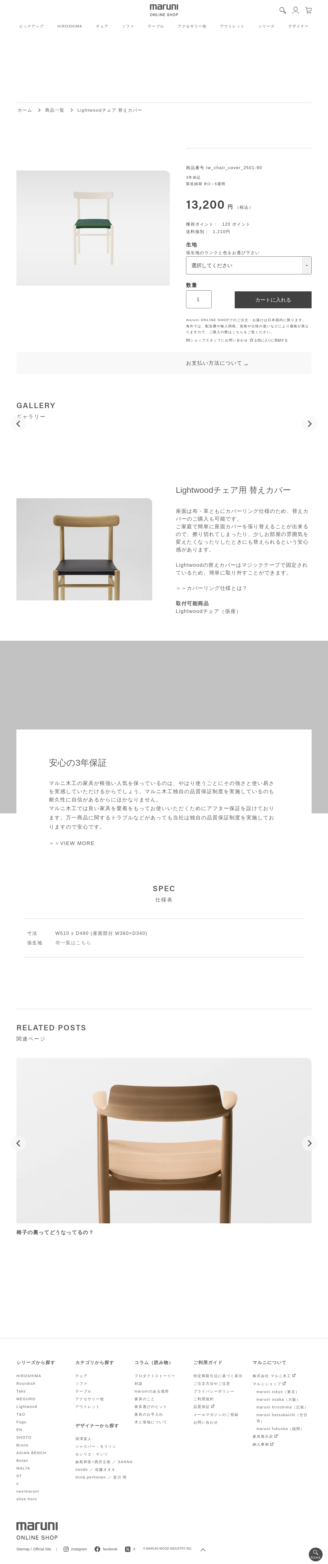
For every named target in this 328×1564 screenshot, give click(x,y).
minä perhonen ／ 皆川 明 (101, 1477)
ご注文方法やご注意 (211, 1383)
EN (19, 1430)
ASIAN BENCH (31, 1453)
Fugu (21, 1422)
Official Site (42, 1549)
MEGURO (26, 1399)
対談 (139, 1383)
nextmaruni (27, 1491)
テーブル (156, 26)
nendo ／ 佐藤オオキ (95, 1469)
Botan (22, 1461)
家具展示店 (263, 1436)
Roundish (26, 1383)
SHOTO (24, 1437)
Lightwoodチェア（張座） (209, 611)
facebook (110, 1549)
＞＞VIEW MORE (72, 843)
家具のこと (145, 1399)
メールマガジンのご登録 (216, 1415)
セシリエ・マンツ (91, 1454)
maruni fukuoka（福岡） (281, 1429)
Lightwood (26, 1407)
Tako (21, 1391)
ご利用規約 (203, 1399)
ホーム (25, 110)
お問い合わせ (205, 1422)
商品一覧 (55, 110)
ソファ (128, 26)
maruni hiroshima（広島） (283, 1407)
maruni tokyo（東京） (278, 1392)
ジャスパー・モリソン (95, 1446)
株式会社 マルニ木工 (272, 1376)
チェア (102, 26)
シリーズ (266, 26)
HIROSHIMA (69, 26)
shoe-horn (26, 1499)
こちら (238, 332)
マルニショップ (267, 1384)
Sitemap (22, 1549)
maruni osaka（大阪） (279, 1399)
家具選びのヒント (151, 1407)
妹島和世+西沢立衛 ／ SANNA (104, 1462)
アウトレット (232, 26)
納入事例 (261, 1444)
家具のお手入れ (149, 1414)
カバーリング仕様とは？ (217, 588)
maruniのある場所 (152, 1391)
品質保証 (201, 1407)
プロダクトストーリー (155, 1376)
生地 (191, 244)
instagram (79, 1549)
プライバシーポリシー (213, 1391)
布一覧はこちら (73, 942)
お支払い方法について (214, 363)
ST (19, 1476)
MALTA (23, 1468)
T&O (20, 1414)
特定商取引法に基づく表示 (218, 1376)
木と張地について (151, 1422)
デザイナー (298, 26)
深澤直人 (83, 1439)
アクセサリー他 (192, 26)
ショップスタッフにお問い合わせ (217, 340)
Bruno (22, 1445)
